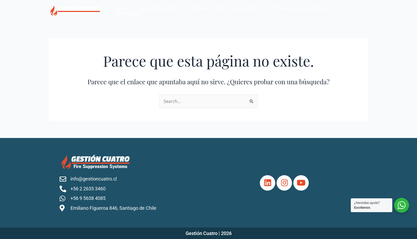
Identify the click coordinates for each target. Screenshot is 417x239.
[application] (181, 10)
